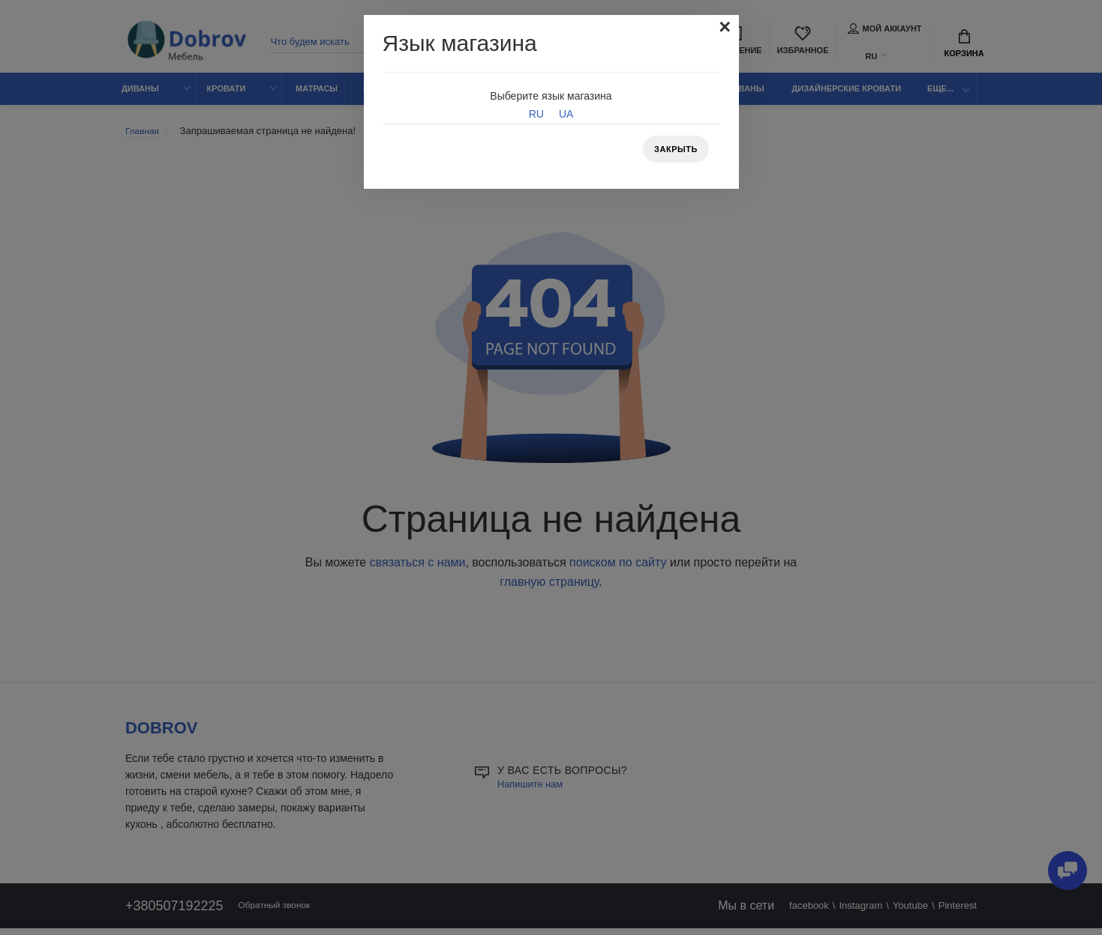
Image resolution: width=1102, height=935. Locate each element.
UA (566, 114)
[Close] (724, 28)
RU (536, 114)
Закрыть (672, 150)
